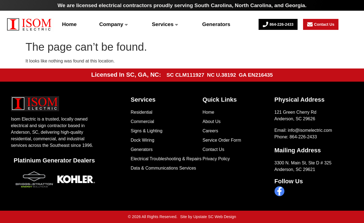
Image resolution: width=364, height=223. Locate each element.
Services (165, 24)
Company (113, 24)
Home (69, 24)
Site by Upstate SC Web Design (208, 217)
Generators (216, 24)
